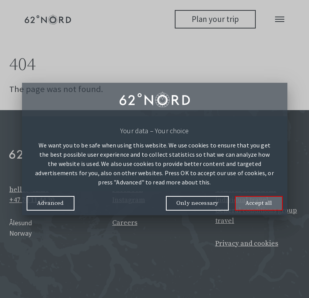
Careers (124, 222)
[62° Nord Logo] (48, 19)
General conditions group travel (256, 215)
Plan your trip (215, 19)
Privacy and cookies (246, 243)
